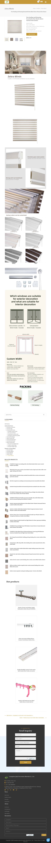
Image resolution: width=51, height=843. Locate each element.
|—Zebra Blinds (10, 455)
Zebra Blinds (43, 8)
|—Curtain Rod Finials (10, 441)
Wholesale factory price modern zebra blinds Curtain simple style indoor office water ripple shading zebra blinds (28, 470)
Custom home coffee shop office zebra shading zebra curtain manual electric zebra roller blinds (27, 543)
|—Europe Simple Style (12, 446)
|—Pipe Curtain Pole (10, 438)
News (6, 792)
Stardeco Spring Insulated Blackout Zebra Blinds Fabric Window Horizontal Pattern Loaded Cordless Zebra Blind (28, 504)
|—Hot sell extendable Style (12, 443)
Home (34, 8)
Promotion (6, 799)
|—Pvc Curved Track (11, 432)
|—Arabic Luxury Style (11, 445)
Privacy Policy (37, 840)
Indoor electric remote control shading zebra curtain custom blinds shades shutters (27, 559)
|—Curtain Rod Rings (10, 436)
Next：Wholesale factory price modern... (33, 717)
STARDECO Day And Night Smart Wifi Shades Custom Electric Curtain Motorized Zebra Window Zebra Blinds (27, 526)
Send (26, 762)
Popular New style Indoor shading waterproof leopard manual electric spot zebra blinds (27, 555)
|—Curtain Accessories (10, 427)
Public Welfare (7, 813)
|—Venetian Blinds (10, 451)
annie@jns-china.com (11, 780)
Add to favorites (31, 34)
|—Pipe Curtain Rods (10, 442)
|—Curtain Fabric (9, 449)
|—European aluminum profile (13, 435)
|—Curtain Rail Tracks (10, 430)
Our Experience (7, 809)
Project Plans (7, 801)
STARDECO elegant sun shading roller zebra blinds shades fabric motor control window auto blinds (27, 465)
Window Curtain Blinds (10, 448)
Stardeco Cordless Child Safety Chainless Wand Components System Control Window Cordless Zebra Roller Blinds (26, 510)
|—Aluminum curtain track (12, 434)
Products (38, 8)
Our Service (7, 807)
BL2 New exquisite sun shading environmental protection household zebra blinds (27, 480)
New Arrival (7, 795)
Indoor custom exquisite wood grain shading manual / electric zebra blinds (26, 570)
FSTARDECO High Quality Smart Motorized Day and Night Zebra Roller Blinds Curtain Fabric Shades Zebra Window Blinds (27, 493)
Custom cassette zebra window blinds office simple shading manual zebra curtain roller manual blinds (27, 549)
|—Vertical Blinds (9, 452)
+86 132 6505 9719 (10, 782)
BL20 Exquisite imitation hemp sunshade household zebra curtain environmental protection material (27, 476)
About (6, 804)
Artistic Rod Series (9, 425)
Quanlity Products (8, 797)
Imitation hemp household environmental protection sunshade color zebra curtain (27, 486)
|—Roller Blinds (9, 454)
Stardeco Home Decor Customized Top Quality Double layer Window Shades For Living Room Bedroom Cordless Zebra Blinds (27, 515)
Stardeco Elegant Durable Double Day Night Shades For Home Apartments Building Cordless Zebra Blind (28, 521)
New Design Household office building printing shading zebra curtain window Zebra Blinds (28, 538)
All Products (7, 423)
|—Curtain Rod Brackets (11, 439)
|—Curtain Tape (9, 428)
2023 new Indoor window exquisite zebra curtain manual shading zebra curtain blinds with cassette (27, 566)
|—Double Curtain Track (12, 431)
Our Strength (7, 811)
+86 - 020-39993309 (10, 784)
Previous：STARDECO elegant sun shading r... (19, 715)
